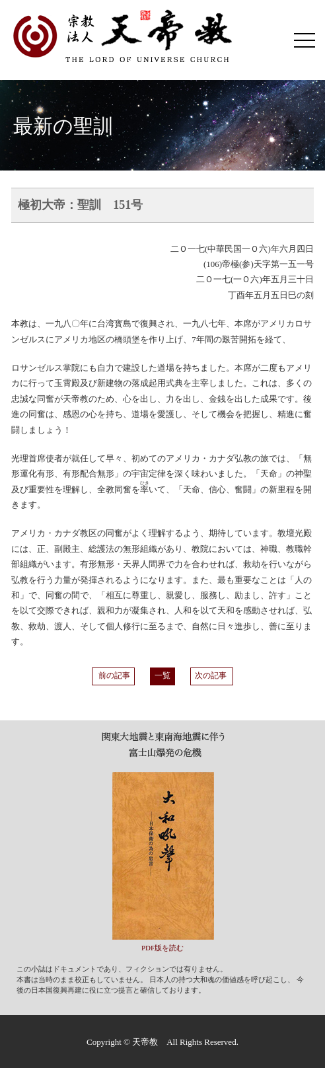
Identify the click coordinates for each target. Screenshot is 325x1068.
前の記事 (113, 675)
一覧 (162, 675)
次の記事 (212, 675)
